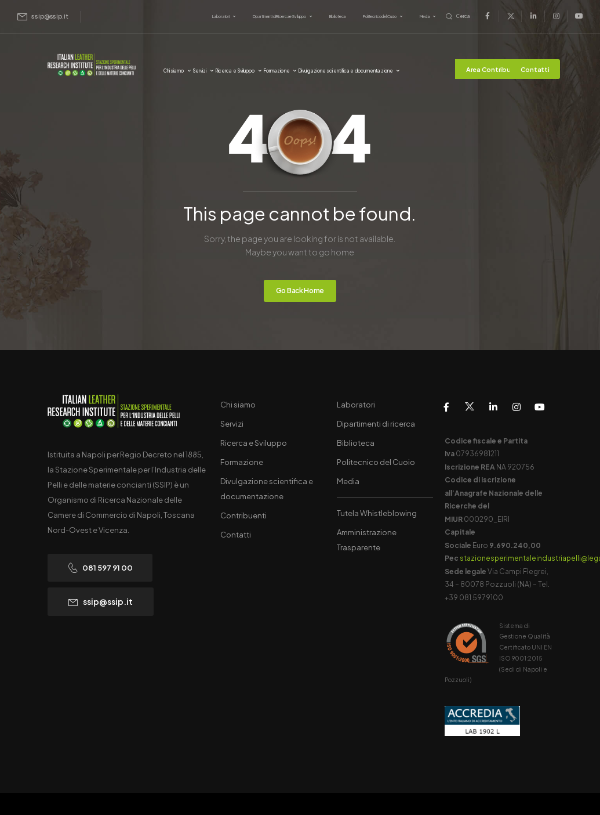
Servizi (199, 71)
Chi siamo (173, 71)
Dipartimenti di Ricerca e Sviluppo (279, 16)
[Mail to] (42, 16)
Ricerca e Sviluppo (235, 71)
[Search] (458, 16)
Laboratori (221, 16)
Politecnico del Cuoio (380, 16)
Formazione (276, 71)
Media (425, 16)
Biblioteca (337, 16)
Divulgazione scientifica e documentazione (345, 71)
